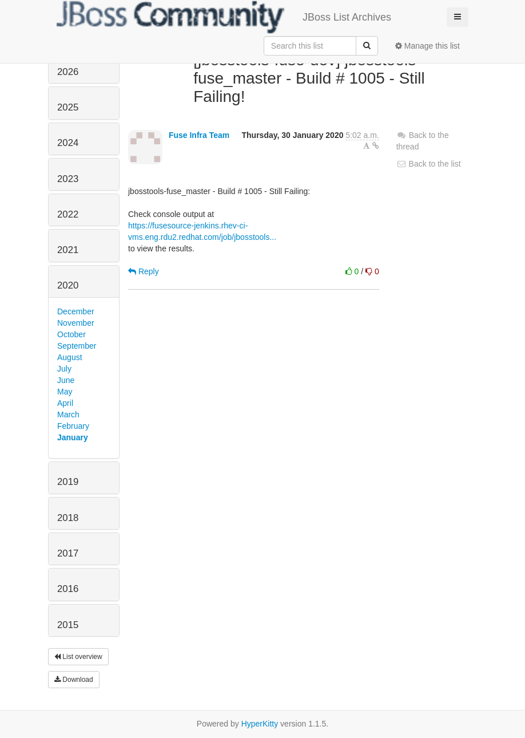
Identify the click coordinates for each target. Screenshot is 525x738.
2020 (67, 285)
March (68, 414)
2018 (67, 517)
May (64, 391)
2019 (67, 481)
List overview (78, 657)
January (72, 437)
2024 (67, 142)
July (64, 368)
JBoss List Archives (224, 17)
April (65, 403)
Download (73, 680)
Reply (143, 271)
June (65, 380)
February (73, 426)
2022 (67, 214)
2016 (67, 588)
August (69, 357)
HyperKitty (260, 723)
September (76, 345)
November (75, 322)
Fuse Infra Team (199, 135)
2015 (67, 624)
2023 (67, 178)
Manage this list (427, 45)
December (75, 311)
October (71, 334)
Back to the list (428, 163)
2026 (67, 71)
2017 (67, 553)
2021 (67, 249)
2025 (67, 107)
